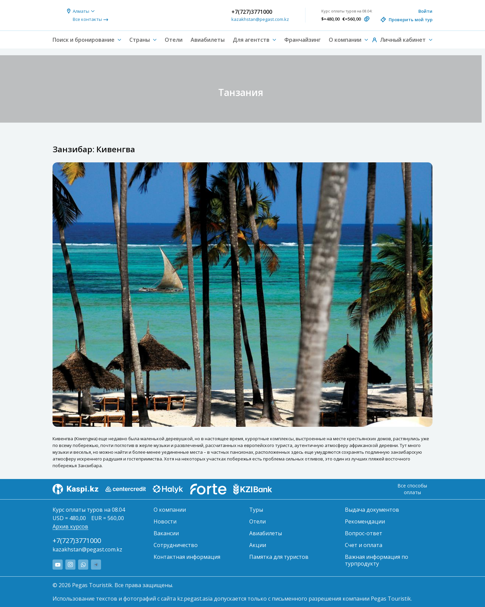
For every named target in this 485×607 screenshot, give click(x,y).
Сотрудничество (176, 545)
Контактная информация (187, 557)
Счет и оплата (363, 545)
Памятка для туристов (279, 557)
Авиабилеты (208, 39)
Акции (257, 545)
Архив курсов (70, 526)
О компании (170, 509)
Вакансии (166, 533)
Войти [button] (425, 11)
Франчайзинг (302, 39)
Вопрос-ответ (363, 533)
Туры (256, 509)
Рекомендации (365, 521)
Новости (165, 521)
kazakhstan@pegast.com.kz (260, 19)
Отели (174, 39)
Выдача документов (372, 509)
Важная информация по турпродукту (376, 560)
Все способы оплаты (412, 489)
